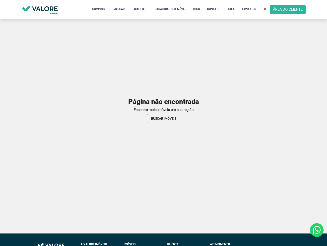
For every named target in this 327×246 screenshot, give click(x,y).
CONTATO (213, 9)
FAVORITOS (254, 9)
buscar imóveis (163, 118)
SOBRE (231, 9)
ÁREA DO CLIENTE (288, 9)
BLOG (196, 9)
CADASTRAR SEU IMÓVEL (170, 9)
